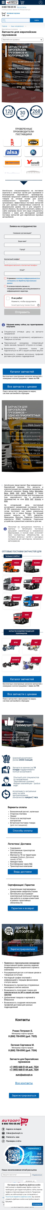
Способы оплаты (23, 830)
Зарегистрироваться (22, 949)
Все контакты (21, 7)
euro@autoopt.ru (24, 1074)
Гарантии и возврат (22, 908)
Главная (4, 26)
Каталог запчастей (22, 371)
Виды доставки (23, 871)
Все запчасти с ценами (22, 386)
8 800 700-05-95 (11, 1124)
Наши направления (17, 26)
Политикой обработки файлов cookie (18, 1197)
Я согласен (37, 1204)
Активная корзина (13, 13)
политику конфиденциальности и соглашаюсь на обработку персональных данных (23, 280)
